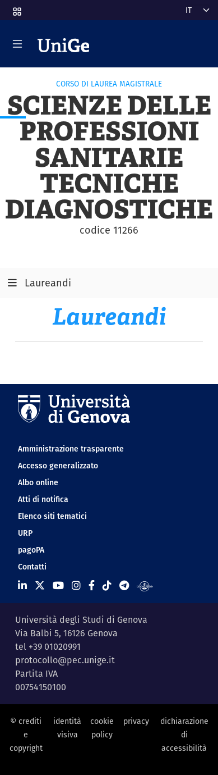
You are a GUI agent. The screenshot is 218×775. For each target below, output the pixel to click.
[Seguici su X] (40, 585)
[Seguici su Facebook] (92, 585)
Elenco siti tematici (52, 516)
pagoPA (31, 549)
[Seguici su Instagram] (76, 585)
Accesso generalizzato (58, 465)
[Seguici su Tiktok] (107, 585)
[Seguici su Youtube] (58, 585)
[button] (16, 7)
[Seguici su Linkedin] (22, 585)
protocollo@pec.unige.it (65, 660)
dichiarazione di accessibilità (184, 734)
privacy (136, 721)
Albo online (38, 482)
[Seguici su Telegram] (124, 585)
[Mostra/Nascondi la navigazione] (17, 44)
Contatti (32, 566)
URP (25, 533)
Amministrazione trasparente (71, 448)
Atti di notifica (43, 499)
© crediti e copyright (26, 734)
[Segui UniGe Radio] (145, 585)
